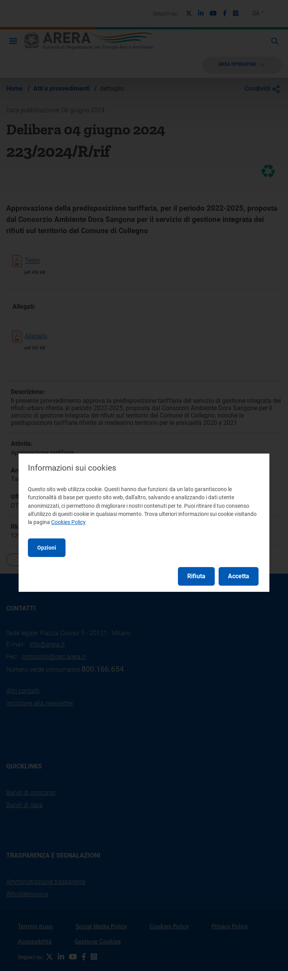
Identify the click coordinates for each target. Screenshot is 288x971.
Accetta (238, 576)
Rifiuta (196, 576)
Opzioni (46, 548)
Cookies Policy (68, 522)
